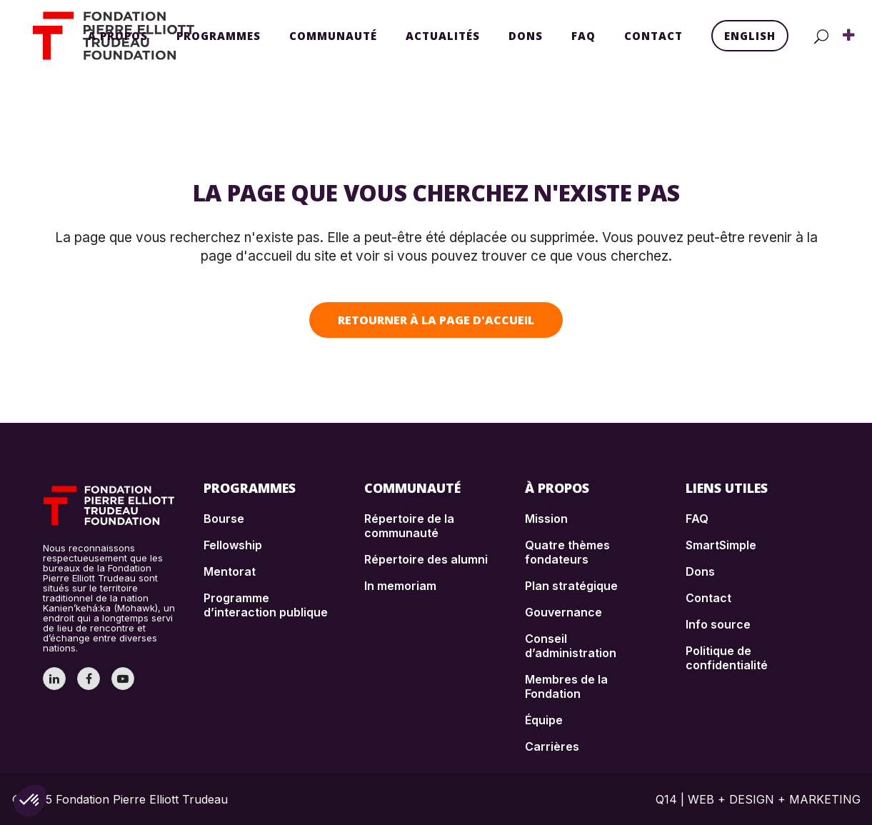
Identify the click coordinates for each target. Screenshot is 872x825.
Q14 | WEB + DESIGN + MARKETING (758, 799)
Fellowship (233, 545)
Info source (718, 624)
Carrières (552, 746)
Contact (708, 598)
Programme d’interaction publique (266, 605)
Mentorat (230, 571)
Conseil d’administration (570, 645)
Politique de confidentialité (727, 658)
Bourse (224, 518)
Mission (546, 518)
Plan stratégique (571, 586)
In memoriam (400, 586)
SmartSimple (721, 545)
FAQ (697, 518)
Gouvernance (563, 612)
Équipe (544, 720)
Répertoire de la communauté (409, 525)
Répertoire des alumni (426, 559)
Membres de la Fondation (566, 686)
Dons (700, 571)
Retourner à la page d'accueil (436, 320)
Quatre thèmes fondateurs (567, 552)
